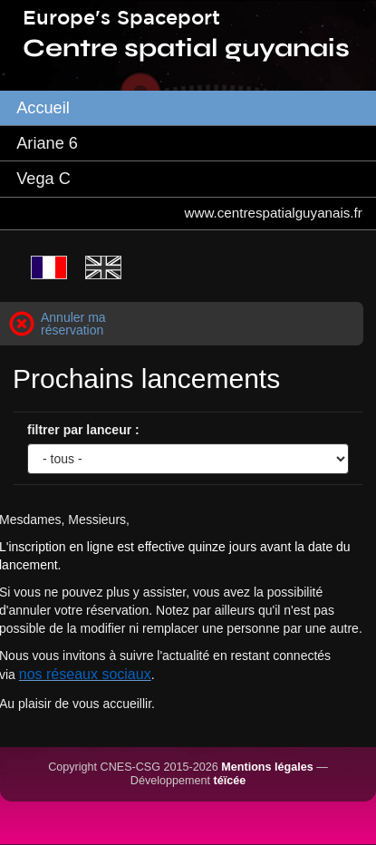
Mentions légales (267, 767)
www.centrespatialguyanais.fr (273, 212)
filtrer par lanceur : (83, 429)
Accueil (43, 108)
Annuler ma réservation (73, 323)
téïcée (230, 780)
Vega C (43, 179)
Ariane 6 (47, 143)
